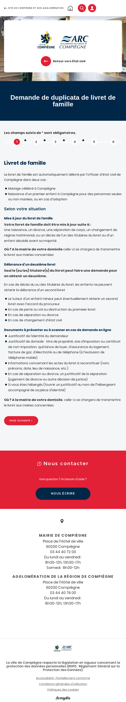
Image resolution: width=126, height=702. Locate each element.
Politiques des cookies (63, 690)
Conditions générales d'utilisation (63, 684)
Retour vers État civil (69, 61)
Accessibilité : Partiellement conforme (63, 678)
